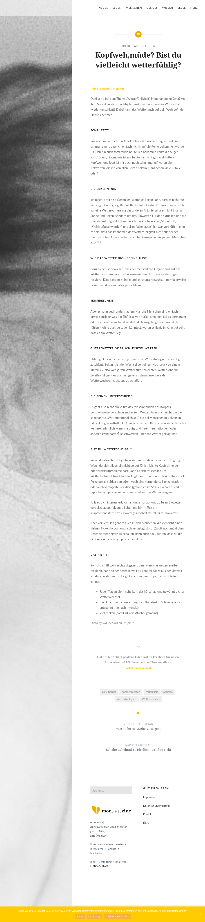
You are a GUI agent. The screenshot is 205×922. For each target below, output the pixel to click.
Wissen (167, 7)
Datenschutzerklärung (156, 805)
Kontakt (148, 814)
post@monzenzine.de (138, 668)
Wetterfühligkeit (126, 699)
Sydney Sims (110, 623)
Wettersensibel (151, 699)
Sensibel (168, 691)
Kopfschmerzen (130, 691)
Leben (116, 7)
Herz (194, 7)
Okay (80, 916)
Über (146, 823)
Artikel (126, 46)
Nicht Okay (94, 916)
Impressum (149, 797)
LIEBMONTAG (99, 866)
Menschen (134, 7)
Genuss (152, 7)
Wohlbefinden (144, 46)
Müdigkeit (152, 691)
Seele (182, 7)
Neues (103, 7)
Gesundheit (109, 691)
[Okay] (200, 914)
